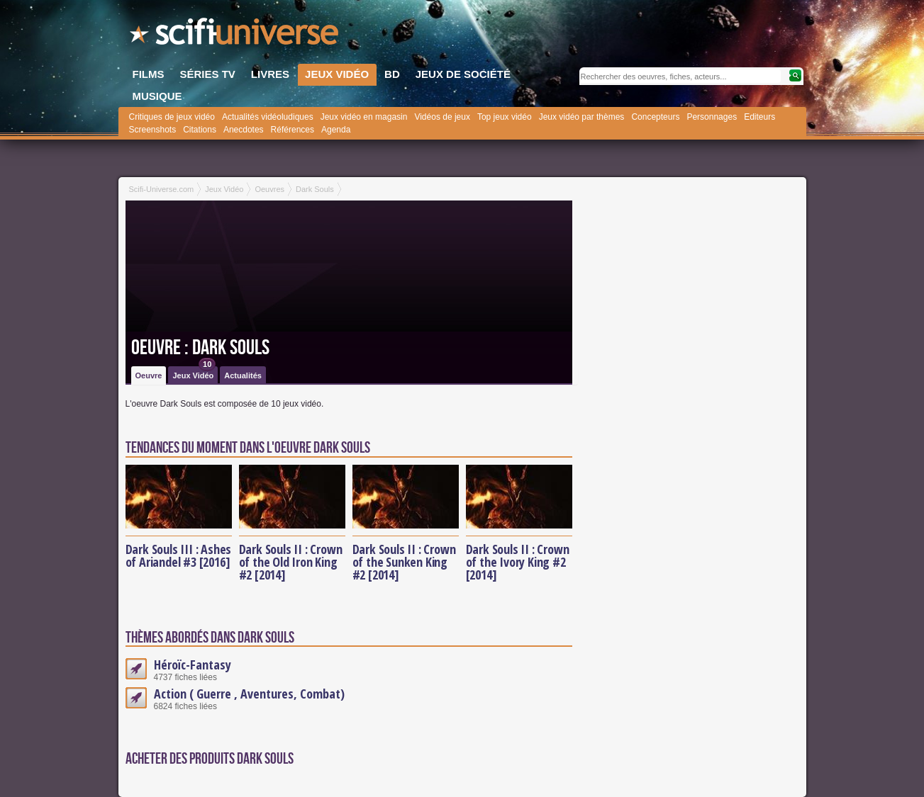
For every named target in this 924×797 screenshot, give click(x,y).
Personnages (711, 117)
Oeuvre (148, 375)
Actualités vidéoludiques (267, 117)
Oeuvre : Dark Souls (200, 348)
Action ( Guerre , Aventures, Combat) (249, 693)
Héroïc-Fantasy (192, 664)
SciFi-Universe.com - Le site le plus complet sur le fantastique (235, 35)
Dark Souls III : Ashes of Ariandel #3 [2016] (179, 555)
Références (292, 130)
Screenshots (153, 130)
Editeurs (759, 117)
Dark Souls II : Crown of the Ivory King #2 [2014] (517, 562)
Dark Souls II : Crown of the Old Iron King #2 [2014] (291, 562)
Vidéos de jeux (442, 117)
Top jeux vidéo (504, 117)
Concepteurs (655, 117)
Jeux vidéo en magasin (364, 117)
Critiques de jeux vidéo (172, 117)
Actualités (243, 375)
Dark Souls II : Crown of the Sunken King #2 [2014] (404, 562)
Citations (199, 130)
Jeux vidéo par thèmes (582, 117)
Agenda (335, 130)
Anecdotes (243, 130)
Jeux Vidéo (194, 373)
